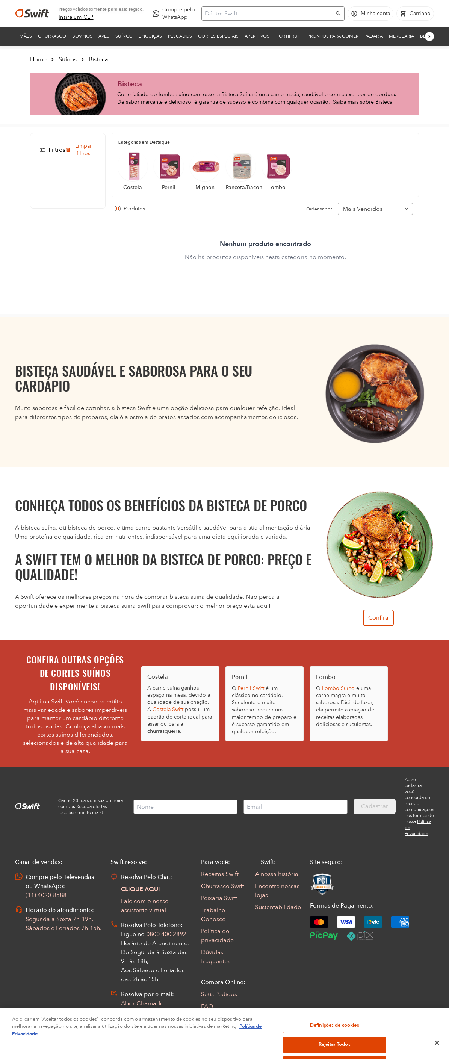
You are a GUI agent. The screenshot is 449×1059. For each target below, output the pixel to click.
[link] (76, 17)
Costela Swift (168, 709)
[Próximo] (429, 36)
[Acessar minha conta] (370, 13)
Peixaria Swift (219, 898)
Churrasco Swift (222, 886)
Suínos (123, 36)
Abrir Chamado (142, 1003)
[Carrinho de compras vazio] (415, 13)
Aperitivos (257, 36)
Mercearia (401, 36)
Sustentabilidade (278, 907)
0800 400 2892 (166, 934)
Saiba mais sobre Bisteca (362, 102)
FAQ (207, 1006)
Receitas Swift (220, 874)
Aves (103, 36)
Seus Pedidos (219, 994)
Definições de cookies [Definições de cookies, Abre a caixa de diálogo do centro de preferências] (334, 1036)
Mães (26, 36)
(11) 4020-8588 (46, 895)
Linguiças (150, 36)
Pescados (180, 36)
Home (38, 59)
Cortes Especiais (218, 36)
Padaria (373, 36)
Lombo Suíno (338, 688)
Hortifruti (288, 36)
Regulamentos (220, 1018)
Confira (378, 618)
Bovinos (82, 36)
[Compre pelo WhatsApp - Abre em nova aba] (175, 13)
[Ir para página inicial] (32, 13)
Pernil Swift (251, 688)
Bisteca (98, 59)
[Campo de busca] (268, 13)
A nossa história (276, 874)
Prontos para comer (332, 36)
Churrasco (52, 36)
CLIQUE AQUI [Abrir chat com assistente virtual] (140, 889)
